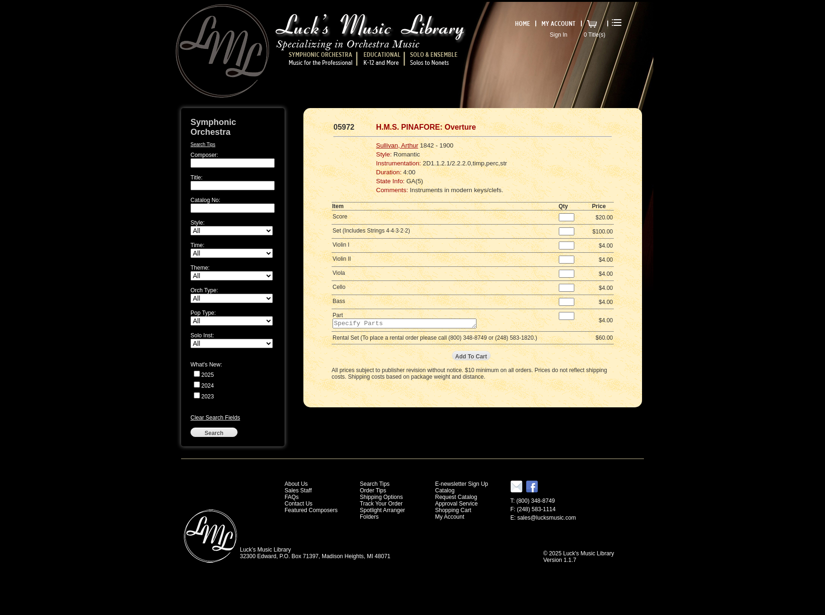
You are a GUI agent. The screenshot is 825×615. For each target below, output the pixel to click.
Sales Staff (298, 490)
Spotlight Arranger (382, 510)
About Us (296, 484)
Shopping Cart (453, 510)
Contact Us (298, 503)
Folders (369, 517)
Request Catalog (456, 497)
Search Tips (202, 144)
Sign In (558, 34)
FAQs (292, 497)
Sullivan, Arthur (397, 145)
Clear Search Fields (215, 417)
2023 (207, 396)
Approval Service (456, 503)
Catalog (444, 490)
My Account (449, 517)
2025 (207, 375)
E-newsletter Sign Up (461, 484)
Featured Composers (311, 510)
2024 (207, 385)
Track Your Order (381, 503)
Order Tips (373, 490)
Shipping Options (381, 497)
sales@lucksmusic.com (546, 517)
